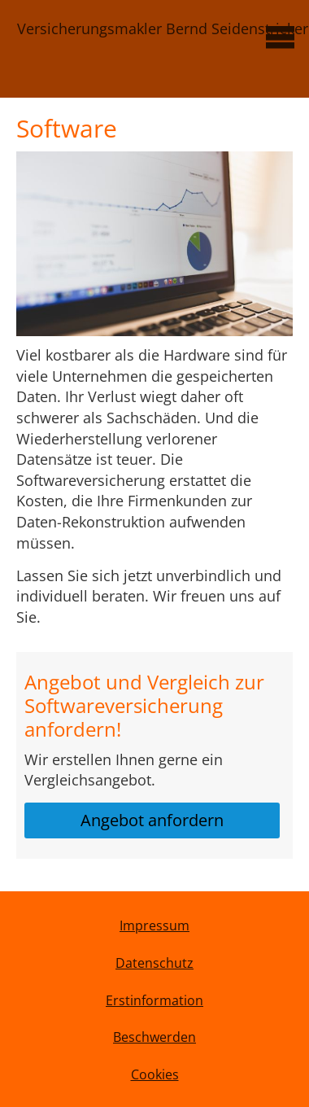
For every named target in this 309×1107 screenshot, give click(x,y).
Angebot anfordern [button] (152, 820)
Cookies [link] (155, 1074)
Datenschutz (154, 963)
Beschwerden (154, 1037)
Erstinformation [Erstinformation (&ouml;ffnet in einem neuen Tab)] (154, 1000)
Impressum (154, 925)
